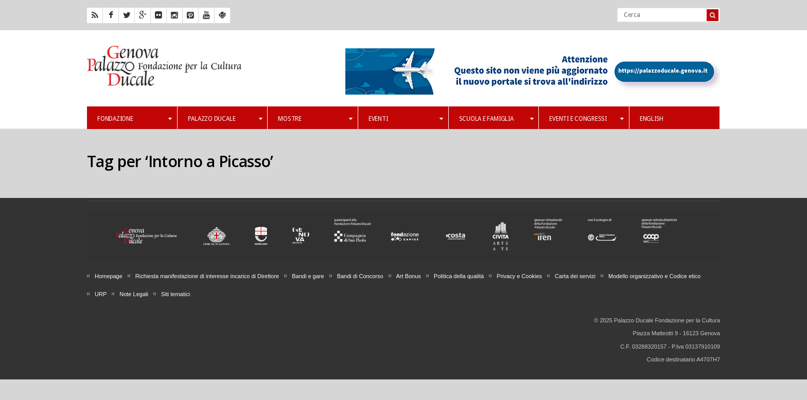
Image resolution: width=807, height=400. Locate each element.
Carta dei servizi (575, 276)
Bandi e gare (308, 276)
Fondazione (134, 118)
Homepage (108, 276)
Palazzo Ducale (225, 118)
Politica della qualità (459, 276)
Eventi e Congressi (586, 118)
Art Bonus (408, 276)
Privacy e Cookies (519, 276)
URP (101, 294)
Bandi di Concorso (360, 276)
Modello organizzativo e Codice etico (654, 276)
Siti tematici (175, 294)
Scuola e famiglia (496, 118)
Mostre (315, 118)
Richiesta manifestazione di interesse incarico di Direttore (207, 276)
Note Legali (133, 294)
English (651, 118)
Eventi (406, 118)
